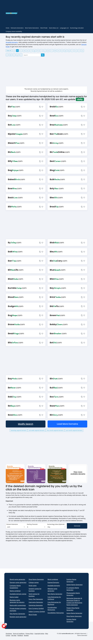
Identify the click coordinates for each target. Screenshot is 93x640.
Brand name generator (17, 579)
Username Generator (36, 602)
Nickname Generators (17, 28)
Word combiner (53, 579)
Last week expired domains (36, 430)
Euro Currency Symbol (36, 608)
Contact (8, 635)
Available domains (54, 586)
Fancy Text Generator (36, 599)
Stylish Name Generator (75, 585)
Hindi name (32, 586)
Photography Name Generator (73, 594)
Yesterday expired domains (18, 430)
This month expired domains (55, 430)
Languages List (64, 28)
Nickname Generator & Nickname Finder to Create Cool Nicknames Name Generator (74, 601)
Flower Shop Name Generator (73, 609)
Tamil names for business (34, 595)
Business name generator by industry (17, 601)
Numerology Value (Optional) (55, 524)
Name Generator (82, 635)
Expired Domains (53, 582)
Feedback (20, 635)
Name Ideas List (53, 28)
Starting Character (32, 524)
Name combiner (15, 591)
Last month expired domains (74, 430)
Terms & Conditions (19, 633)
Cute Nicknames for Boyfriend (54, 603)
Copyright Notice (39, 633)
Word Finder (44, 28)
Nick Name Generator (55, 594)
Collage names (34, 582)
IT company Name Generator (73, 589)
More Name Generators (32, 28)
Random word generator (18, 617)
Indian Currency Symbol (37, 612)
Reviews (26, 635)
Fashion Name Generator (71, 580)
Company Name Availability (14, 31)
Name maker (14, 597)
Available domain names (18, 594)
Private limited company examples (18, 609)
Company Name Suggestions (15, 587)
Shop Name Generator (36, 579)
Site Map (13, 635)
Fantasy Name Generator (71, 620)
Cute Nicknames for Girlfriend (54, 598)
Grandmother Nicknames (52, 609)
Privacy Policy (29, 633)
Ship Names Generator (17, 614)
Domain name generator (18, 582)
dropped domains (12, 42)
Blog (46, 633)
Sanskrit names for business (35, 590)
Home (7, 28)
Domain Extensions (12, 524)
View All (9, 50)
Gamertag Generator (36, 605)
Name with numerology (18, 605)
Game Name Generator (74, 613)
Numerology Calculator (77, 28)
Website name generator (52, 590)
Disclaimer (9, 633)
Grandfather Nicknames (56, 613)
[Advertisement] (53, 13)
